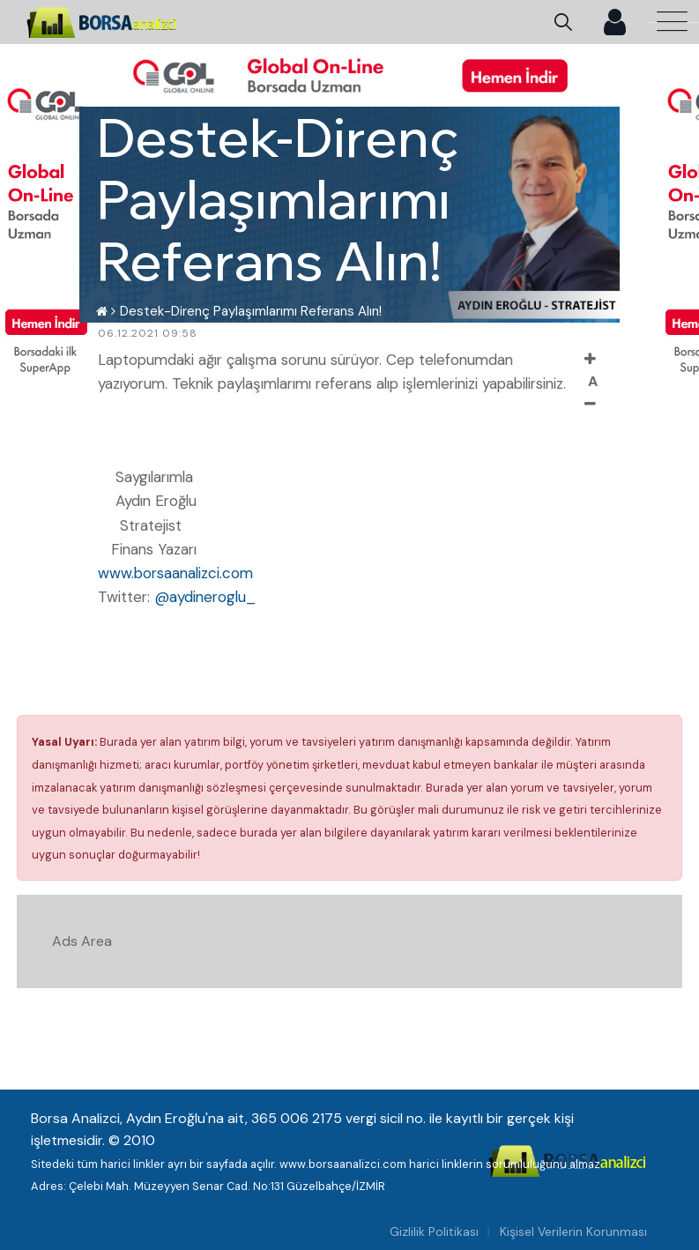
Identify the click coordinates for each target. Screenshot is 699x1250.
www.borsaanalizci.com (175, 573)
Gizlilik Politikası (434, 1231)
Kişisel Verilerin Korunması (573, 1231)
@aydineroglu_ (205, 596)
